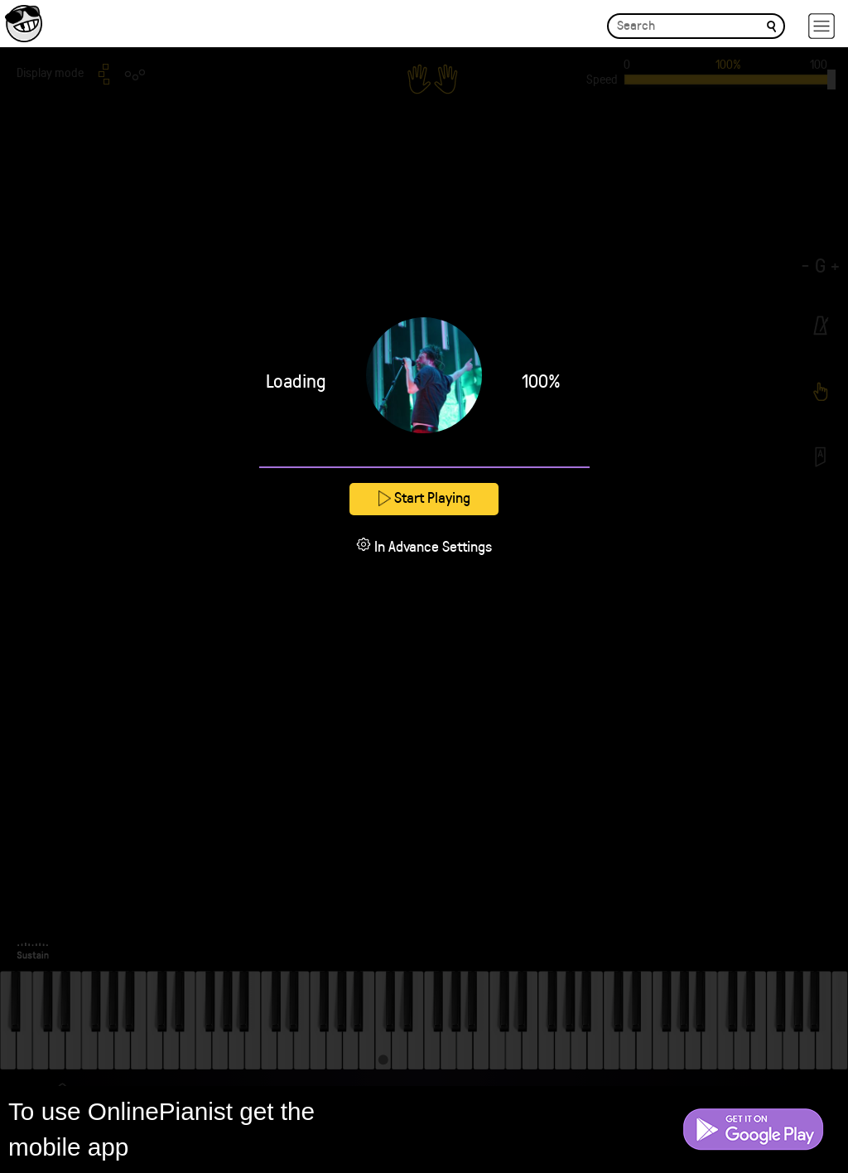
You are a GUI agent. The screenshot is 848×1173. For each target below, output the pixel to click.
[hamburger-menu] (821, 26)
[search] (771, 25)
